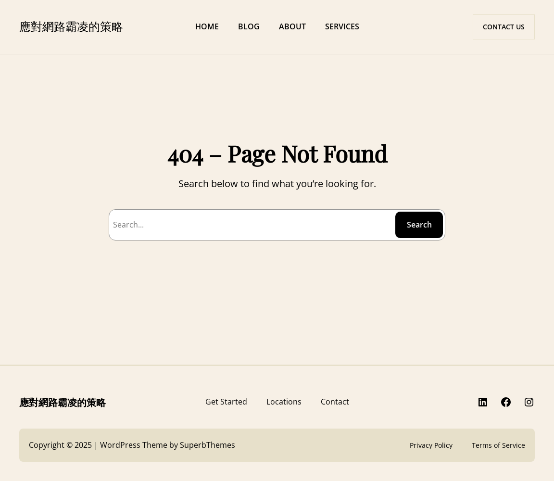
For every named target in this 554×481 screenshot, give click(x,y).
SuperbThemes (207, 445)
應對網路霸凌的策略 (71, 26)
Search (419, 224)
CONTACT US (504, 26)
